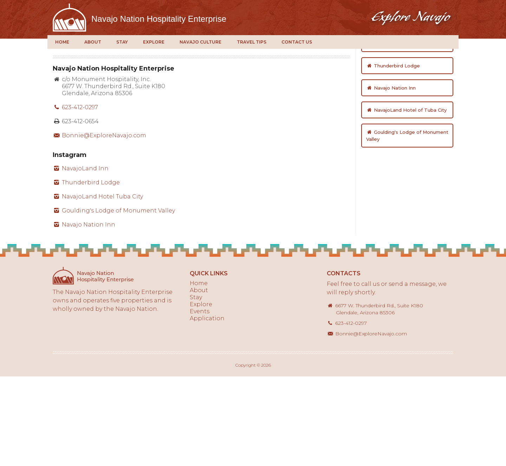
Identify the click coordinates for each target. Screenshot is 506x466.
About (92, 42)
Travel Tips (251, 42)
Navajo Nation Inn (84, 314)
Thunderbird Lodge (86, 272)
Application (207, 408)
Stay (122, 42)
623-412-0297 (75, 196)
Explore (153, 42)
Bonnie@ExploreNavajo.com (99, 225)
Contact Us (296, 42)
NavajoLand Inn (81, 258)
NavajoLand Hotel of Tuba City (406, 199)
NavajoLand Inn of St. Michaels (406, 133)
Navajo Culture (200, 42)
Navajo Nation (158, 19)
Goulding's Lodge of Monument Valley (114, 300)
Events (199, 401)
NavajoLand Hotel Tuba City (98, 286)
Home (62, 42)
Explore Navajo (69, 18)
